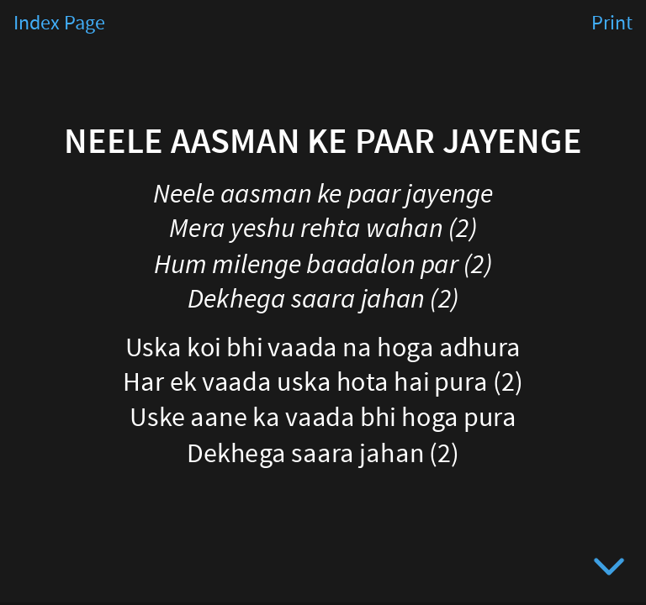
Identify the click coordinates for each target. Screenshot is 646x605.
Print (612, 23)
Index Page (59, 23)
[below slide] (609, 570)
